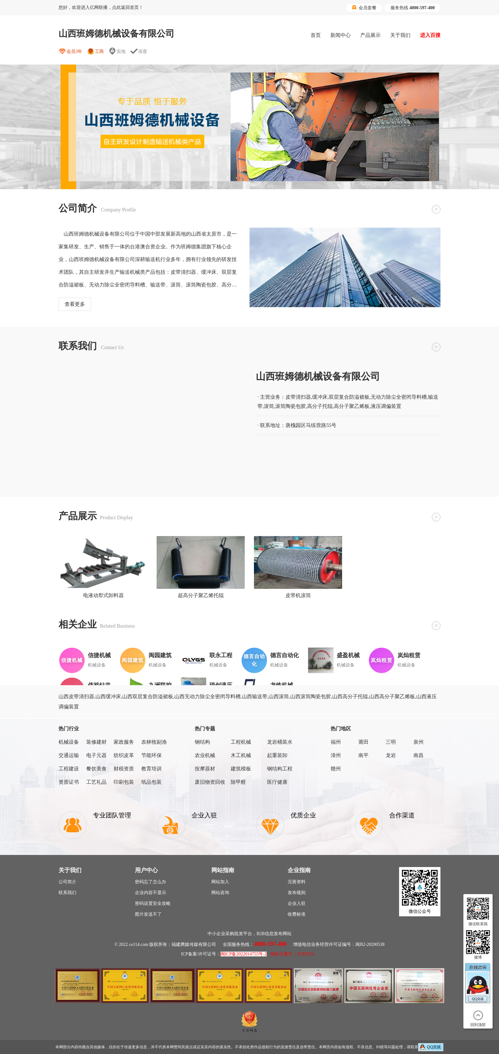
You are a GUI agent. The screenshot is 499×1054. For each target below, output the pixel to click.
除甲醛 (238, 782)
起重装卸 (277, 755)
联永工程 (220, 655)
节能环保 (151, 755)
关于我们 (400, 35)
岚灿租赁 (408, 655)
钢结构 (202, 742)
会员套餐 (364, 7)
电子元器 (96, 755)
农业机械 (205, 755)
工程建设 (69, 768)
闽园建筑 (160, 655)
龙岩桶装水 (279, 742)
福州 (336, 742)
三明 (391, 742)
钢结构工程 (279, 768)
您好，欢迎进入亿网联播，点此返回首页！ (101, 7)
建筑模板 (241, 768)
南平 (363, 755)
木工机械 (241, 755)
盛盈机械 (348, 655)
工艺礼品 (96, 782)
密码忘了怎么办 (150, 881)
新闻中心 (340, 35)
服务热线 (412, 7)
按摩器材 (205, 768)
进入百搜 (430, 35)
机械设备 (69, 742)
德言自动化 (284, 655)
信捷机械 (99, 655)
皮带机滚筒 (298, 595)
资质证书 (69, 782)
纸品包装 (151, 782)
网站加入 (220, 881)
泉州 (418, 742)
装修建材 (96, 742)
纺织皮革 (124, 755)
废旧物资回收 (210, 782)
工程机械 (241, 742)
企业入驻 (297, 903)
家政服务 (124, 742)
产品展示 (370, 35)
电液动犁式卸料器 (103, 595)
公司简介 (67, 881)
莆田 (363, 742)
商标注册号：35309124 (292, 954)
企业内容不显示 (150, 892)
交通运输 (69, 755)
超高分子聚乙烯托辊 (201, 595)
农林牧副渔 (154, 742)
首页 (316, 35)
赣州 (336, 768)
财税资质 (124, 768)
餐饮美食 (96, 768)
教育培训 (151, 768)
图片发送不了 (148, 914)
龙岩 (391, 755)
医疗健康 (277, 782)
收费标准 (297, 914)
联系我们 (67, 892)
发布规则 (297, 892)
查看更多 (75, 304)
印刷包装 (124, 782)
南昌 (418, 755)
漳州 (336, 755)
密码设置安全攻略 (153, 903)
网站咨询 (220, 892)
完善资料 (297, 881)
